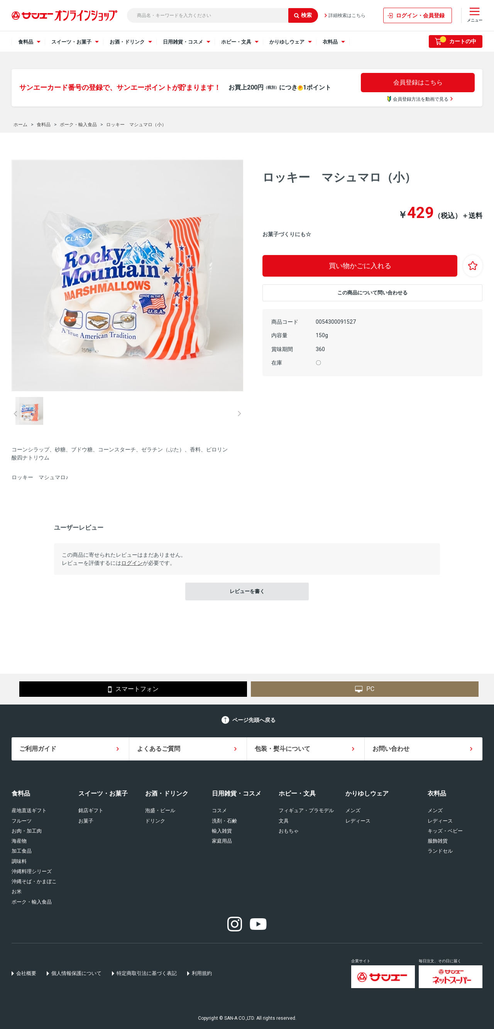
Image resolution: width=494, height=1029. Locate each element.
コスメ (219, 810)
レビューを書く (247, 591)
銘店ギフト (90, 810)
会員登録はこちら (418, 82)
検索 (303, 15)
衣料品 (437, 793)
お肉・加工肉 (27, 831)
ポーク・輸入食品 (32, 902)
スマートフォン (133, 689)
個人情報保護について (76, 973)
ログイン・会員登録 (420, 15)
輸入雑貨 (222, 831)
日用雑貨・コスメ (236, 793)
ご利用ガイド (37, 748)
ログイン (132, 563)
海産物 (19, 841)
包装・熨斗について (282, 748)
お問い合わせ (390, 748)
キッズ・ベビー (445, 831)
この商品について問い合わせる (372, 293)
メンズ (352, 810)
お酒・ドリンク (166, 793)
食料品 (21, 793)
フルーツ (22, 821)
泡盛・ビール (160, 810)
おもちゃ (289, 831)
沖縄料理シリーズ (32, 871)
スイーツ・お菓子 (103, 793)
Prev (15, 413)
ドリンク (155, 821)
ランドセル (440, 851)
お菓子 (85, 821)
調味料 (19, 861)
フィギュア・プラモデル (306, 810)
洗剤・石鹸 (224, 821)
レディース (357, 821)
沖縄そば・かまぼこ (34, 881)
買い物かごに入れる (360, 266)
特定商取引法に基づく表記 (147, 973)
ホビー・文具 (297, 793)
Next (239, 413)
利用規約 (202, 973)
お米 (17, 891)
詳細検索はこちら (346, 15)
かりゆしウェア (367, 793)
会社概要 (26, 973)
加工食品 (22, 851)
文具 (284, 821)
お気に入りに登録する (472, 266)
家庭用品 (222, 841)
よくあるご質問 (158, 748)
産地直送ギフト (29, 810)
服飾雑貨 (438, 841)
